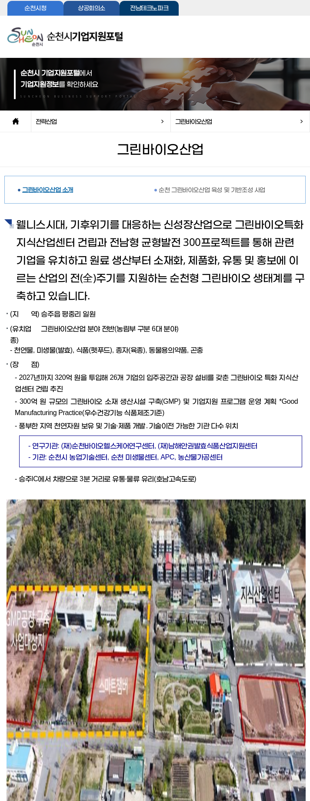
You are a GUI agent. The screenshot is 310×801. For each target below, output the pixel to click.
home (15, 121)
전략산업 (46, 121)
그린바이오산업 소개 (47, 189)
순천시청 (35, 8)
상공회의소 (91, 8)
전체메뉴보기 (288, 39)
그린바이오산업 (193, 121)
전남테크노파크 (149, 8)
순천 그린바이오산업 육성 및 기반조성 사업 (212, 189)
